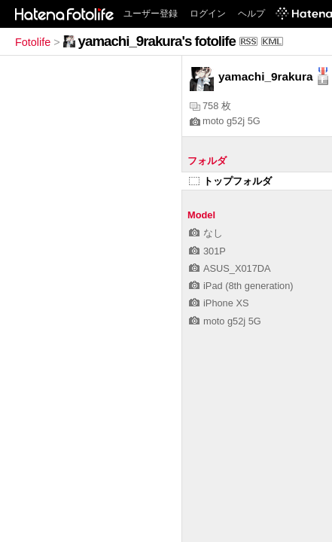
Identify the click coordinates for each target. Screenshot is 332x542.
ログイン (208, 13)
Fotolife (32, 42)
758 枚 (210, 105)
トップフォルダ (230, 181)
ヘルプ (251, 13)
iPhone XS (218, 303)
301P (207, 251)
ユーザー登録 (150, 13)
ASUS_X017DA (230, 268)
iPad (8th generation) (241, 285)
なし (206, 233)
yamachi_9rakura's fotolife (157, 41)
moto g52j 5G (225, 120)
